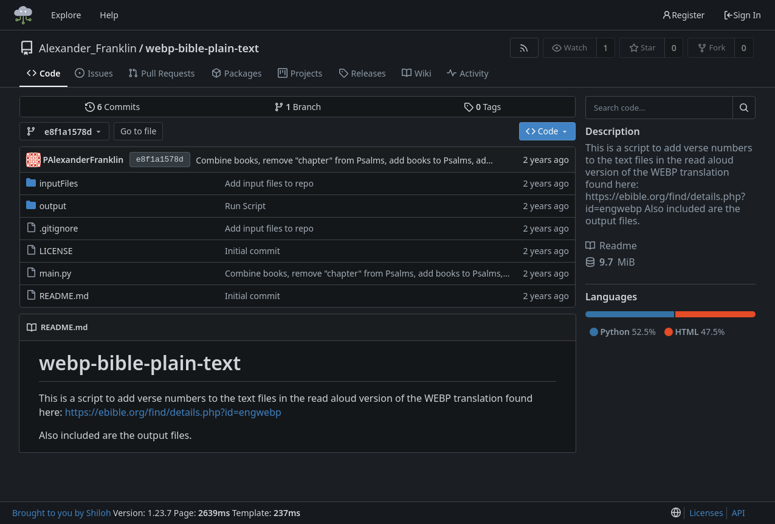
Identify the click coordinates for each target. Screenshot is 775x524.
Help (109, 15)
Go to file (138, 131)
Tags (482, 106)
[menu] (676, 513)
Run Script (245, 206)
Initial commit (252, 251)
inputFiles (59, 183)
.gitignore (59, 228)
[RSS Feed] (524, 48)
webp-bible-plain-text (202, 48)
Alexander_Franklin (88, 48)
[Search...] (744, 107)
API (738, 513)
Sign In (742, 15)
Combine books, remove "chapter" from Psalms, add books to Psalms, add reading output (375, 160)
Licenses (706, 513)
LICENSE (56, 251)
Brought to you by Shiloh (61, 513)
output (53, 206)
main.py (55, 273)
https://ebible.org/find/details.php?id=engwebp (173, 412)
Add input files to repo (269, 183)
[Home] (23, 15)
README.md (64, 296)
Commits (112, 106)
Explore (66, 15)
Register (683, 15)
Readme (611, 246)
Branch (298, 106)
